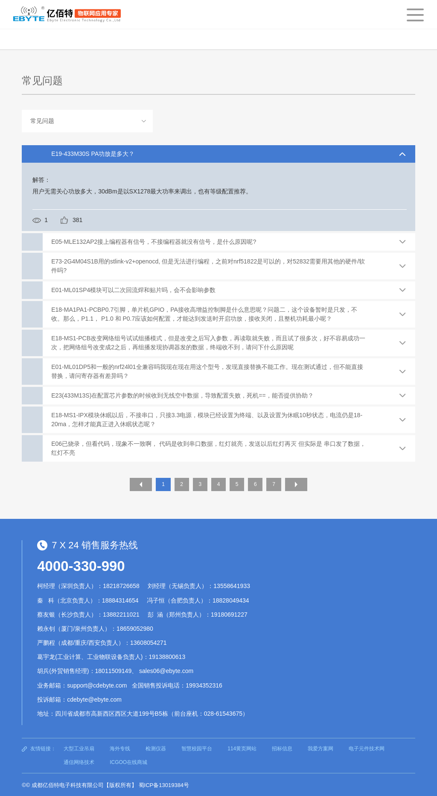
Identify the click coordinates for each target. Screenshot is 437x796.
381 (77, 220)
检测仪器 (156, 747)
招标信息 (282, 747)
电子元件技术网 (367, 747)
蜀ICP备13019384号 (164, 784)
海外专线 (120, 747)
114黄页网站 (241, 747)
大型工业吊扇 (79, 747)
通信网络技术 (79, 761)
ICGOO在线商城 (128, 761)
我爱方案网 (320, 747)
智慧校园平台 (196, 747)
